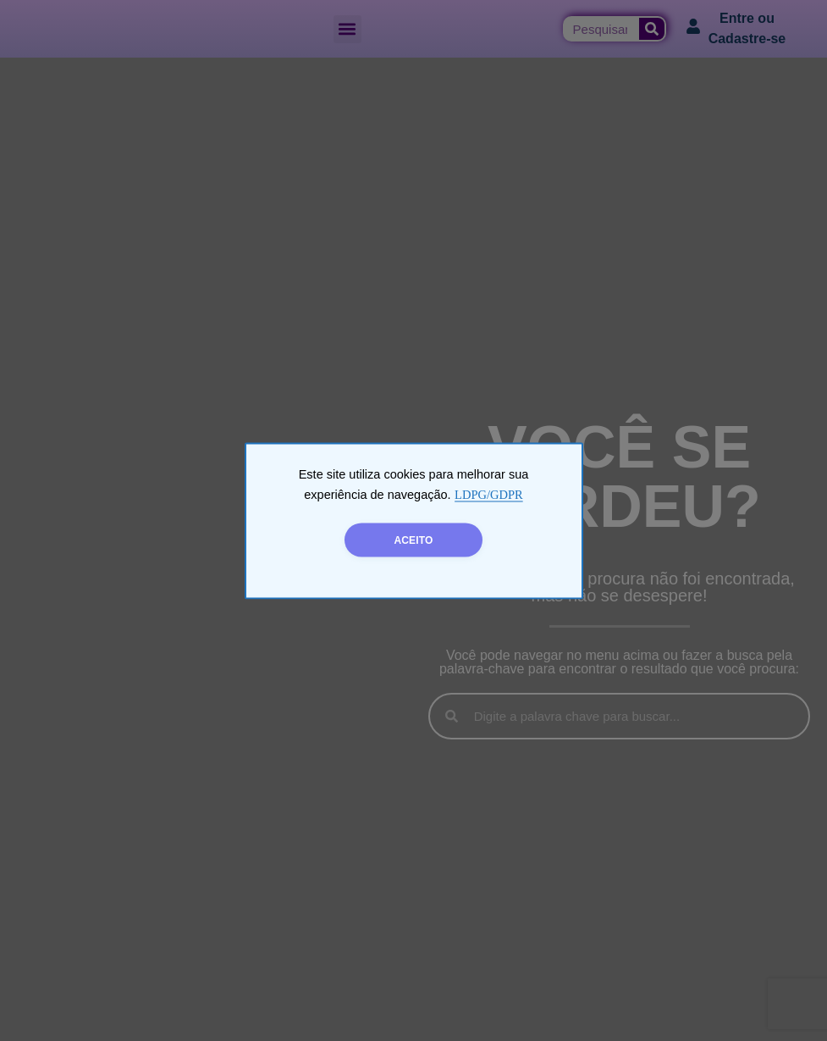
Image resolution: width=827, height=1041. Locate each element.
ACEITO (413, 539)
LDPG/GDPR (489, 494)
